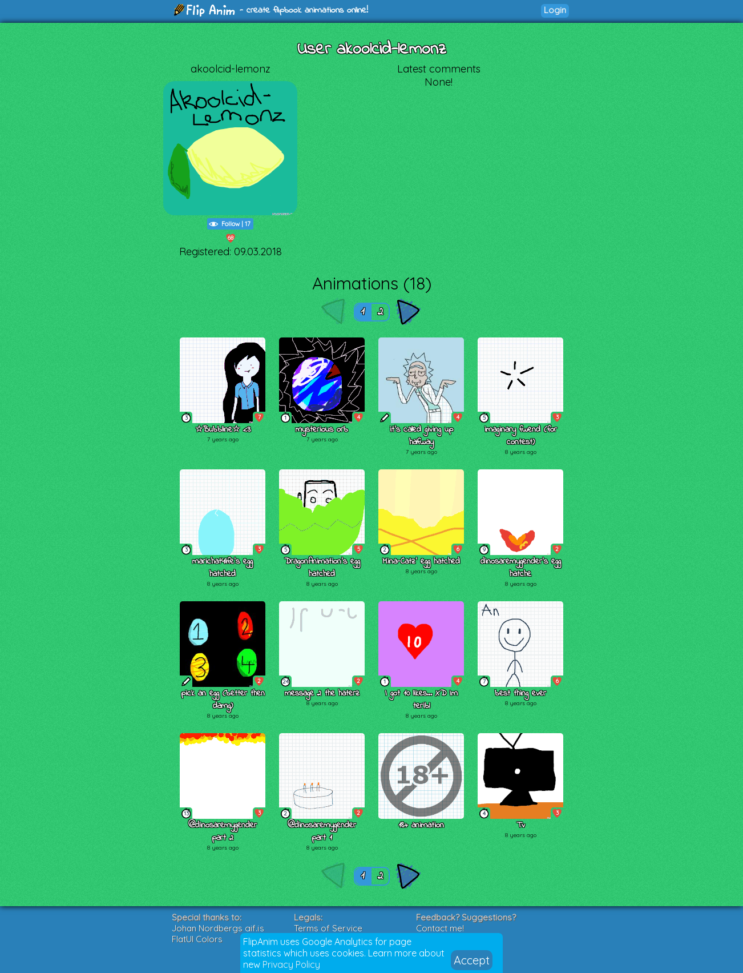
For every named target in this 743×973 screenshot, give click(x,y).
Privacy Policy (291, 964)
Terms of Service (328, 928)
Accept (472, 960)
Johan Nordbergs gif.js (218, 928)
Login (555, 10)
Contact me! (440, 928)
